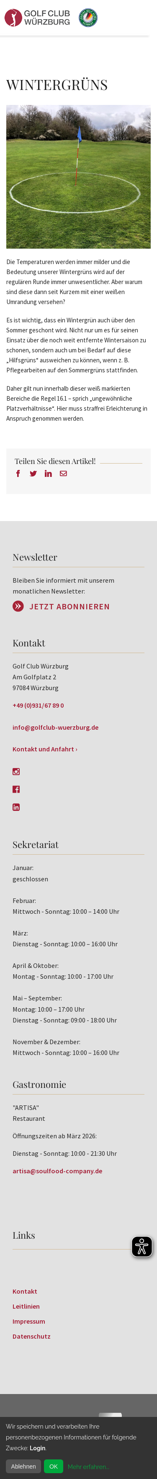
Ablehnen (23, 1466)
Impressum (29, 1321)
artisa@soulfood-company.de (57, 1171)
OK (53, 1466)
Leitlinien (26, 1306)
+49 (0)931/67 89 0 (38, 705)
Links (24, 1235)
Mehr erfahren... (88, 1467)
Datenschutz (32, 1336)
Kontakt (25, 1291)
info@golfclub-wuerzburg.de (55, 727)
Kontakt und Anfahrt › (45, 749)
